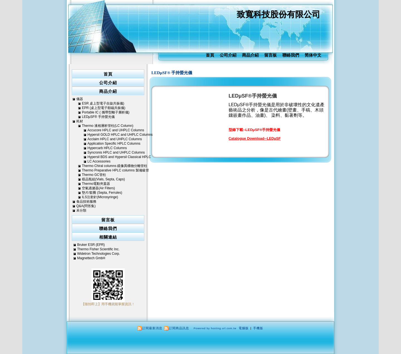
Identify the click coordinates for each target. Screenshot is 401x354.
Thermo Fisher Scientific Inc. (98, 249)
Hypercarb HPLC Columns (107, 148)
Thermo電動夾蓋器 (96, 184)
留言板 (270, 55)
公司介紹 (228, 55)
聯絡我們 (290, 55)
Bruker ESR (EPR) (91, 245)
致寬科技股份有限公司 (278, 14)
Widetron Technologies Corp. (98, 254)
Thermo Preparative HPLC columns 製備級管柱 (115, 170)
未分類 (81, 210)
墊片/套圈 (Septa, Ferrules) (102, 193)
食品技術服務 (86, 201)
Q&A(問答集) (86, 206)
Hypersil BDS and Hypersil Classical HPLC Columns (119, 157)
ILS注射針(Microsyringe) (100, 197)
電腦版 (244, 328)
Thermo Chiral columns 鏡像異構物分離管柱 (114, 166)
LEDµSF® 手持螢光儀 (171, 73)
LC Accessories (99, 161)
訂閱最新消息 (152, 328)
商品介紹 (250, 55)
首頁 (210, 55)
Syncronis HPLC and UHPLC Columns (116, 152)
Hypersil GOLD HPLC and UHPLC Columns (120, 135)
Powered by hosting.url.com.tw (215, 328)
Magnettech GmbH (91, 258)
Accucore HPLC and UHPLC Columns (115, 130)
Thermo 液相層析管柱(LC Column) (107, 126)
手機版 (258, 328)
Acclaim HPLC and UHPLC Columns (114, 139)
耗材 (79, 121)
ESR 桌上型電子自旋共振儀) (103, 103)
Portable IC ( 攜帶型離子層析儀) (105, 112)
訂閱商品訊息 (179, 328)
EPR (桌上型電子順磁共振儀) (103, 108)
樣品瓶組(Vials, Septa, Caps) (103, 179)
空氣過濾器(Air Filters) (98, 188)
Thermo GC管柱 (94, 175)
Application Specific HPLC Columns (113, 144)
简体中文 (313, 55)
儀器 (79, 99)
